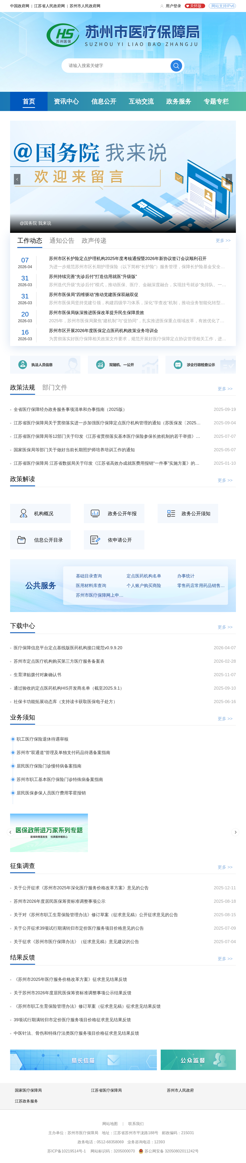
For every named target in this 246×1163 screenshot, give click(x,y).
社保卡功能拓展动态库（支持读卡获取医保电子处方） (65, 701)
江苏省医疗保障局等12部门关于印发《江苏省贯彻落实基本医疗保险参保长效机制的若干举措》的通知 (108, 436)
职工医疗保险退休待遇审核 (42, 739)
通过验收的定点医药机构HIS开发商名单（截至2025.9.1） (69, 688)
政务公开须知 (196, 513)
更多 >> (223, 240)
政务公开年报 (122, 513)
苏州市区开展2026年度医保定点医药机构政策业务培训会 (103, 330)
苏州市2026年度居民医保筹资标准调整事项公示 (59, 901)
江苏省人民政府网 (49, 6)
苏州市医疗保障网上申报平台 (101, 595)
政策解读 (22, 479)
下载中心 (22, 625)
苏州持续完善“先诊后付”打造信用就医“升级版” (93, 276)
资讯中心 (66, 101)
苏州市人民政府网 (85, 6)
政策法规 (22, 387)
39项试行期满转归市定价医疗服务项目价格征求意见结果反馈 (72, 1019)
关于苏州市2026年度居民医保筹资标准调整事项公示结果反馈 (72, 992)
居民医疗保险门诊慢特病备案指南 (49, 766)
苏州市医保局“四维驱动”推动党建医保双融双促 (93, 294)
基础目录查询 (89, 576)
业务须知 (22, 717)
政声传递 (94, 240)
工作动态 (29, 240)
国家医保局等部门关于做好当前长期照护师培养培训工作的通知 (74, 449)
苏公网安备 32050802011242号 (172, 1151)
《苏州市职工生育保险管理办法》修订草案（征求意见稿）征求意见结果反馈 (87, 1006)
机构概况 (43, 513)
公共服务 (40, 585)
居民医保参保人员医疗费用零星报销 (51, 793)
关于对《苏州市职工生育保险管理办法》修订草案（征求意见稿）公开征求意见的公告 (96, 914)
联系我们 (136, 1124)
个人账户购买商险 (144, 585)
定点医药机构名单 (144, 576)
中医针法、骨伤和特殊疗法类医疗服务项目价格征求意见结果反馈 (76, 1033)
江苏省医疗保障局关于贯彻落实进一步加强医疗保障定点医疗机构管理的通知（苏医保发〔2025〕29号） (108, 423)
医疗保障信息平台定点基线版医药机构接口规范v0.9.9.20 (68, 647)
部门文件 (54, 387)
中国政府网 (19, 6)
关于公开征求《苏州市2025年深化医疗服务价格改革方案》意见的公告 (81, 887)
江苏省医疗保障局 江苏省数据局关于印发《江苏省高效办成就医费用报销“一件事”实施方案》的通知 (108, 463)
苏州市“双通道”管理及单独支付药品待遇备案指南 (63, 752)
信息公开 (103, 101)
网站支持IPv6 (222, 6)
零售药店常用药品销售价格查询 (202, 585)
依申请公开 (120, 540)
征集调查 (22, 865)
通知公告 (61, 240)
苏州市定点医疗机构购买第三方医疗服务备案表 (59, 661)
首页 (29, 101)
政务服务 (178, 101)
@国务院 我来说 (35, 223)
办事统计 (186, 576)
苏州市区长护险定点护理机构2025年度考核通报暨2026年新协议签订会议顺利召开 (128, 258)
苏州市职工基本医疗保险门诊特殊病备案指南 (60, 779)
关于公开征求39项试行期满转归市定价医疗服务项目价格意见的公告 (79, 928)
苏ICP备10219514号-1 (66, 1151)
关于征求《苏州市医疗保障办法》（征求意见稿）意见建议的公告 (76, 941)
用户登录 (173, 6)
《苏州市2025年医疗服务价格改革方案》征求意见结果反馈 (70, 979)
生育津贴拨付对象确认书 (37, 674)
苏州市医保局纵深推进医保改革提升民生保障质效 (96, 312)
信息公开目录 (48, 540)
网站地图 (110, 1124)
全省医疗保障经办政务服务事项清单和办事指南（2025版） (70, 409)
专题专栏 (216, 101)
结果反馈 (22, 957)
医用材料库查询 (91, 585)
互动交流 (141, 101)
